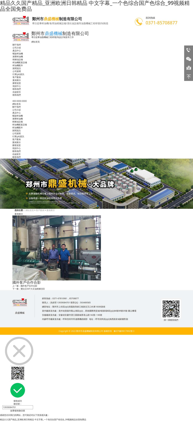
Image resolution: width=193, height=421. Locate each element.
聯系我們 (17, 89)
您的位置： (20, 210)
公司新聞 (17, 71)
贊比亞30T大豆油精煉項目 (33, 288)
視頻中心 (17, 86)
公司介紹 (17, 47)
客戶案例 (17, 77)
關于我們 (17, 44)
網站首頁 (35, 41)
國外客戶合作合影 (29, 285)
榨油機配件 (18, 65)
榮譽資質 (17, 83)
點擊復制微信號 (17, 410)
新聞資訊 (17, 68)
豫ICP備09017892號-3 (124, 331)
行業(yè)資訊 (18, 74)
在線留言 (17, 92)
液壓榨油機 (18, 56)
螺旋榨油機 (18, 53)
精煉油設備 (18, 59)
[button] (95, 206)
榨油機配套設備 (20, 62)
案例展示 (17, 80)
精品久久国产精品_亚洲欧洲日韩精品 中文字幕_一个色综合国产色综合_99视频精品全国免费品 (43, 419)
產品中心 (17, 50)
